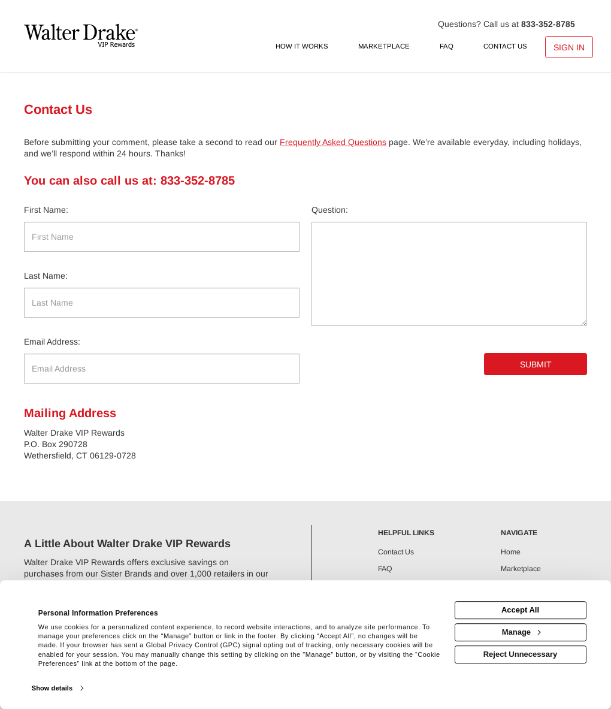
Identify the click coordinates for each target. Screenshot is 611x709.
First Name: (46, 210)
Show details (52, 688)
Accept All (520, 609)
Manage (521, 631)
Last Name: (46, 275)
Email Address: (52, 341)
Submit (536, 364)
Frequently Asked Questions (333, 142)
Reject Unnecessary (520, 654)
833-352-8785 (548, 24)
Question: (329, 210)
